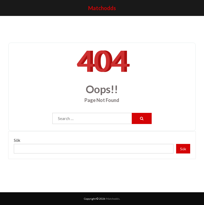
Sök (17, 140)
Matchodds (102, 8)
